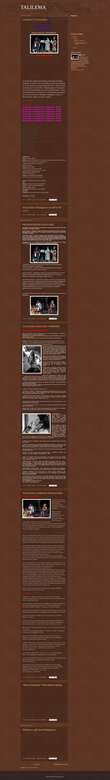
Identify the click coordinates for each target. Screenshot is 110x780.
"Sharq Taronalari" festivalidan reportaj (42, 684)
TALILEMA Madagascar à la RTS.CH (41, 207)
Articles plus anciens (61, 764)
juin (75, 38)
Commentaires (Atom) (32, 767)
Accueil (37, 764)
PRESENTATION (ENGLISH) (38, 224)
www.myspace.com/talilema (44, 33)
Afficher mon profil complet (77, 69)
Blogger (62, 776)
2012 (74, 36)
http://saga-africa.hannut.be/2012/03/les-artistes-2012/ (32, 177)
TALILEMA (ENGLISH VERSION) (40, 326)
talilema (83, 55)
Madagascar (25, 210)
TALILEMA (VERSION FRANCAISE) (42, 493)
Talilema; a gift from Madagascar (39, 729)
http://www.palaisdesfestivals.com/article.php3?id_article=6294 (34, 170)
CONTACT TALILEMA (34, 19)
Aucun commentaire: (41, 199)
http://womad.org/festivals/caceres (28, 173)
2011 (74, 48)
